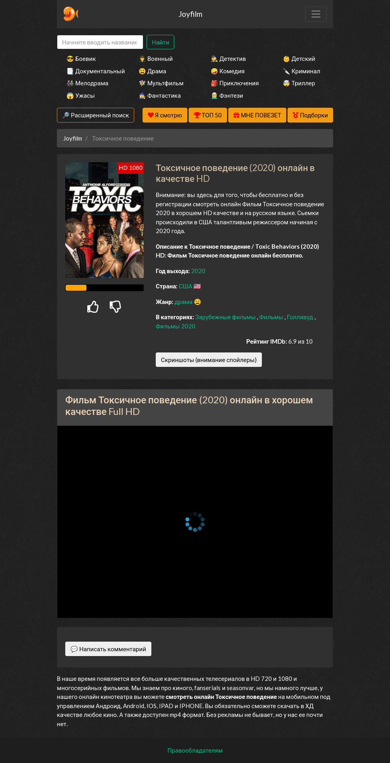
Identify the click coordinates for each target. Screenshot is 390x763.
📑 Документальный (91, 70)
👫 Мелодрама (87, 83)
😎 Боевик (81, 58)
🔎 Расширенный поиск (95, 115)
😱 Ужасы (80, 95)
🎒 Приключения (235, 83)
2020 (198, 270)
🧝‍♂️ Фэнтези (227, 95)
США (186, 286)
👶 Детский (299, 58)
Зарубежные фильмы (226, 316)
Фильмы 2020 (175, 326)
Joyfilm (190, 13)
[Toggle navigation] (316, 14)
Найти (160, 42)
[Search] (100, 42)
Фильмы (271, 316)
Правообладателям (195, 750)
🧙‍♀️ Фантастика (160, 95)
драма (184, 301)
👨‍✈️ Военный (156, 58)
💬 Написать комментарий (108, 648)
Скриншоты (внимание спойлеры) (209, 359)
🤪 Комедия (228, 70)
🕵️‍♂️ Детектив (228, 58)
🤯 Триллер (299, 83)
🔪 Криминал (301, 70)
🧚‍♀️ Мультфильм (161, 83)
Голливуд (300, 316)
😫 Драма (152, 70)
